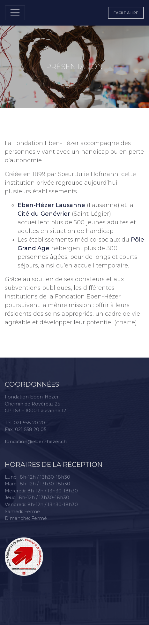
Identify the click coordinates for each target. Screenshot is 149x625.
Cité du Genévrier (44, 213)
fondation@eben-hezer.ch (36, 441)
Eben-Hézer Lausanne (51, 205)
